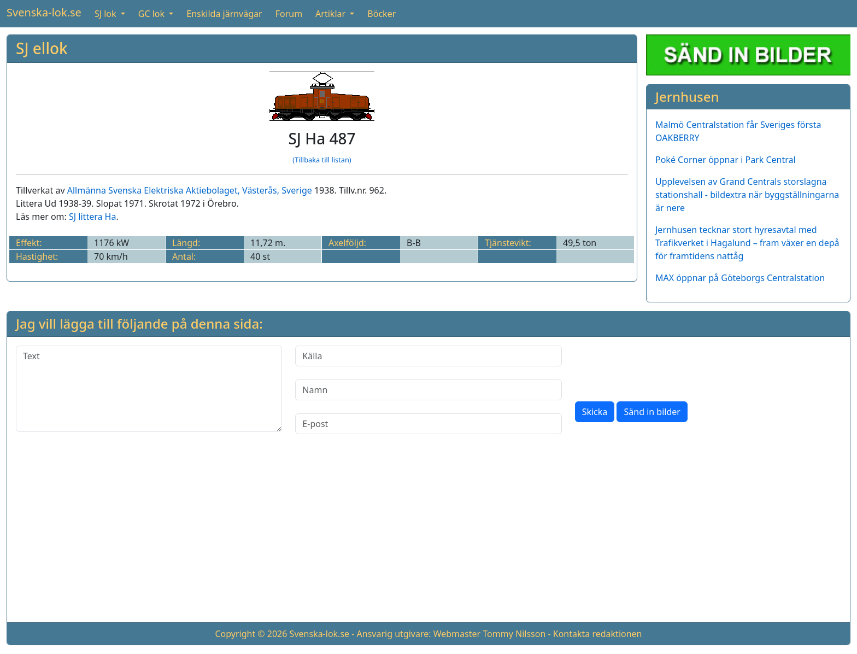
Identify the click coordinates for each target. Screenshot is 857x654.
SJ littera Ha (92, 217)
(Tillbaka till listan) (321, 160)
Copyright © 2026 (251, 634)
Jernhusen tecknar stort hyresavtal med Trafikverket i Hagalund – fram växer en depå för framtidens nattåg (747, 243)
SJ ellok (42, 48)
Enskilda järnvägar (224, 14)
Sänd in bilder (652, 412)
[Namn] (428, 389)
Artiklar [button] (331, 14)
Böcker (381, 14)
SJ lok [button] (107, 14)
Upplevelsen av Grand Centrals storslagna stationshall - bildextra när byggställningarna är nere (747, 195)
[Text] (149, 389)
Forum (288, 14)
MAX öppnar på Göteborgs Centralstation (740, 278)
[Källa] (428, 356)
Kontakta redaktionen (597, 634)
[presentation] (658, 367)
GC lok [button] (152, 14)
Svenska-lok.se (44, 12)
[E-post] (428, 423)
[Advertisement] (428, 537)
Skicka (595, 412)
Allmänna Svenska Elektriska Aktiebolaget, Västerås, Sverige (189, 190)
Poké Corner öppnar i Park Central (725, 160)
